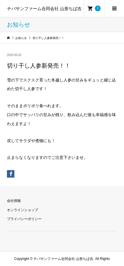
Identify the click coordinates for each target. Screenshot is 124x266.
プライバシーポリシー (24, 219)
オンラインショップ (22, 210)
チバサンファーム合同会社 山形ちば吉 (44, 8)
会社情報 (14, 201)
